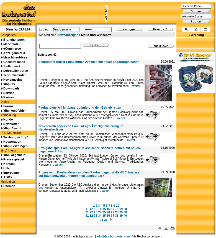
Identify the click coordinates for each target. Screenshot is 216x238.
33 (95, 215)
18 (117, 209)
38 (117, 215)
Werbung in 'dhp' (15, 137)
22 (91, 212)
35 (104, 215)
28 (117, 212)
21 (87, 212)
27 (112, 212)
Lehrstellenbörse (15, 70)
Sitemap (9, 186)
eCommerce (12, 48)
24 (99, 212)
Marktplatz (10, 44)
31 (87, 215)
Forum (8, 106)
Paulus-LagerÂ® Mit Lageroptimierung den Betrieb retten (79, 107)
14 (99, 209)
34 (99, 215)
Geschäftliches (14, 61)
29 (121, 212)
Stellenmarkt (12, 66)
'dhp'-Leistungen (15, 146)
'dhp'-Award (11, 128)
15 (104, 209)
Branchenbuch (14, 39)
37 (112, 215)
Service (8, 92)
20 (125, 209)
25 (104, 212)
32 (91, 215)
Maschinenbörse (15, 57)
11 (87, 209)
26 (108, 212)
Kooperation (12, 141)
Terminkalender (14, 75)
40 (125, 215)
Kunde (8, 119)
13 (95, 209)
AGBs (7, 177)
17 (112, 209)
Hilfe (6, 168)
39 (121, 215)
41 (101, 220)
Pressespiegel (13, 159)
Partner (8, 97)
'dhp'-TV (9, 84)
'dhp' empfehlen (14, 110)
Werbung (197, 35)
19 (121, 209)
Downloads (11, 88)
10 (117, 205)
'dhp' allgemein (14, 155)
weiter (136, 86)
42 (105, 220)
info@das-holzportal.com (113, 236)
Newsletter (11, 124)
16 (108, 209)
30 (125, 212)
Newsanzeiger (67, 35)
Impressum (11, 172)
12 (91, 209)
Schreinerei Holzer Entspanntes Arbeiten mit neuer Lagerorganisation (89, 61)
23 (95, 212)
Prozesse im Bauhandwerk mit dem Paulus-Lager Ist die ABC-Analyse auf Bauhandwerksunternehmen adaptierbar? (89, 174)
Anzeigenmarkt (14, 53)
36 (108, 215)
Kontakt (9, 163)
